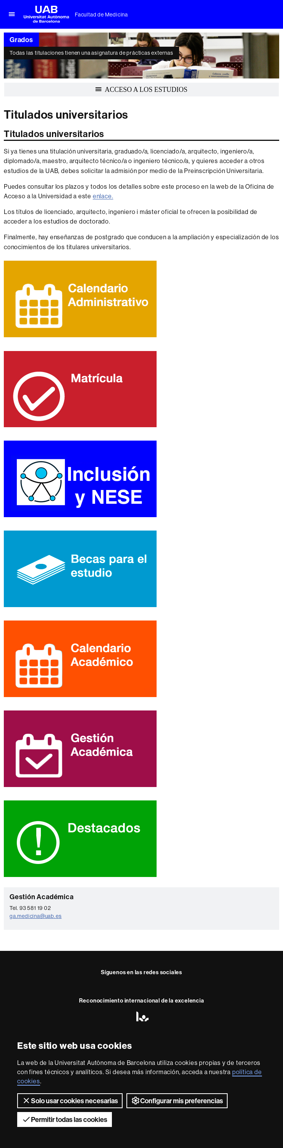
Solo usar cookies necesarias (70, 1100)
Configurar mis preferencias (177, 1100)
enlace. (103, 196)
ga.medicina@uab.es (35, 916)
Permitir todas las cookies (64, 1119)
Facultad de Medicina (101, 14)
